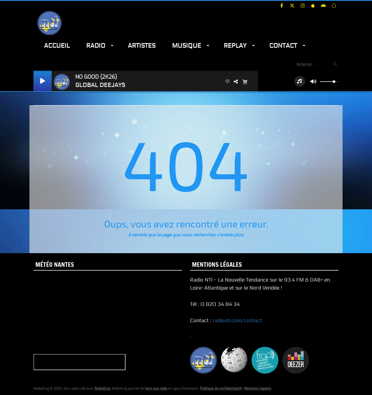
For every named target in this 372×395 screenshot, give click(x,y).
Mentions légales (257, 388)
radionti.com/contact (237, 321)
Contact (283, 45)
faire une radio (156, 388)
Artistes (141, 45)
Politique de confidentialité (221, 388)
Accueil (57, 45)
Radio (95, 45)
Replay (235, 45)
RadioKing (102, 388)
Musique (186, 45)
